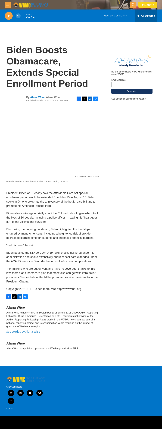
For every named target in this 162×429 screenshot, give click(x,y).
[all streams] (146, 15)
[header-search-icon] (133, 5)
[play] (8, 16)
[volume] (18, 15)
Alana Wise (37, 97)
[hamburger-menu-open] (8, 5)
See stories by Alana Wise (23, 331)
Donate (149, 4)
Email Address (119, 79)
